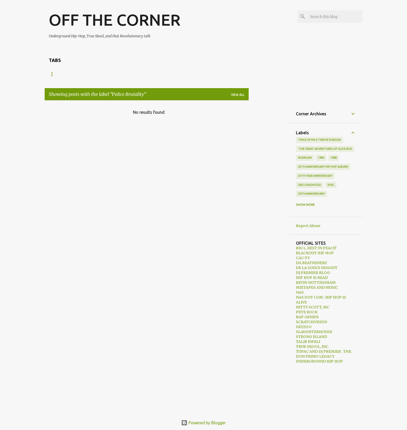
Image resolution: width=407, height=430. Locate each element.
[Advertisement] (269, 182)
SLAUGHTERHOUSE (314, 331)
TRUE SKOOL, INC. (312, 346)
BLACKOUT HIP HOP (315, 253)
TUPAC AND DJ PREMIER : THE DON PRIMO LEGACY (323, 354)
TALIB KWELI (308, 341)
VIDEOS (118, 74)
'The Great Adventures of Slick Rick (325, 148)
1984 (321, 157)
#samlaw (305, 157)
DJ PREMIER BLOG (313, 272)
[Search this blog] (335, 16)
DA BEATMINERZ (311, 262)
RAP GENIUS (307, 317)
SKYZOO (303, 327)
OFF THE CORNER (114, 20)
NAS (300, 292)
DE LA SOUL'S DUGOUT (316, 267)
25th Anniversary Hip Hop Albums (323, 166)
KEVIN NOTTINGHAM (316, 282)
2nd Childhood (309, 184)
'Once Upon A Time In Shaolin (319, 139)
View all (238, 94)
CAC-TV (303, 258)
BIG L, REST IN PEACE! (316, 248)
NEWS (74, 74)
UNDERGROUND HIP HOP (319, 361)
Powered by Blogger (203, 422)
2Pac (330, 184)
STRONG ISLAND (311, 336)
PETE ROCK (306, 312)
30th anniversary (311, 193)
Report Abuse (308, 225)
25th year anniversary (315, 175)
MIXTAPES (144, 74)
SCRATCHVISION (311, 322)
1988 (333, 157)
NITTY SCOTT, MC (312, 307)
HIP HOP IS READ (312, 277)
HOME (54, 74)
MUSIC (96, 74)
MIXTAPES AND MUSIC (317, 287)
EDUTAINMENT (176, 74)
